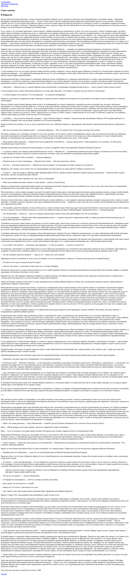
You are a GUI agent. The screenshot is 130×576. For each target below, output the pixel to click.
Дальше (4, 574)
